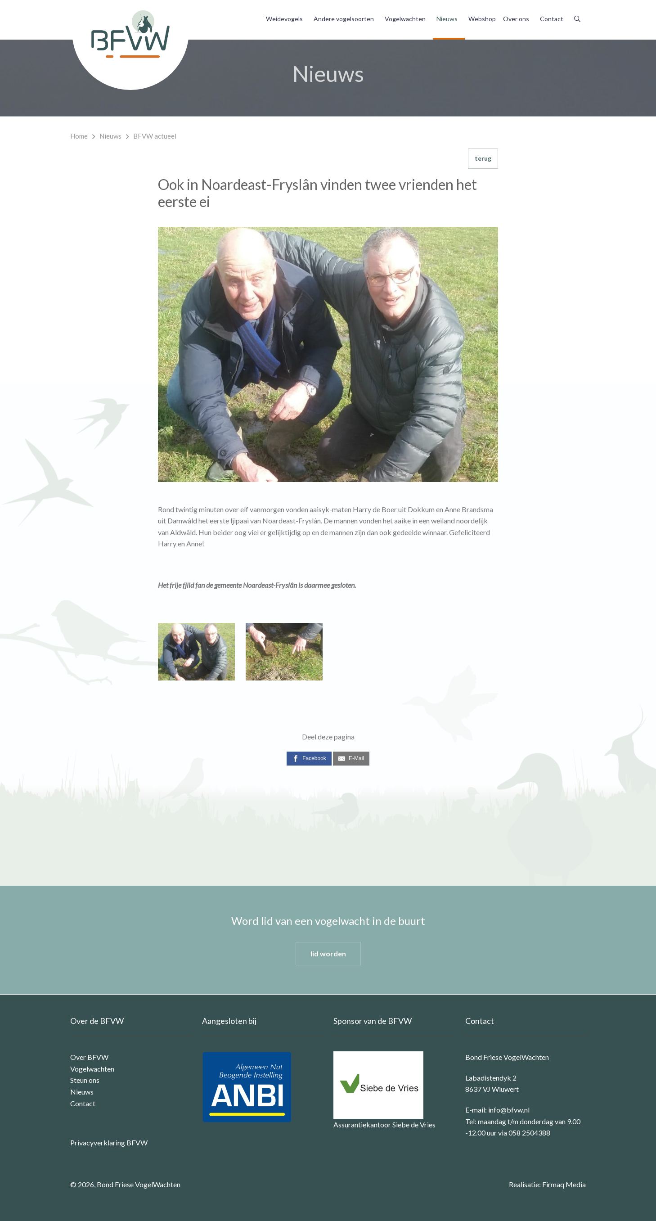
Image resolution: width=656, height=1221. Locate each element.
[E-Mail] (351, 759)
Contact (551, 19)
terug (483, 158)
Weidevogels (284, 19)
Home (79, 136)
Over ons (516, 19)
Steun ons (84, 1080)
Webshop (482, 19)
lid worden (328, 953)
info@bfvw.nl (509, 1109)
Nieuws (447, 19)
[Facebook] (309, 759)
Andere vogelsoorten (344, 19)
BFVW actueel (154, 136)
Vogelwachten (405, 19)
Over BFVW (89, 1057)
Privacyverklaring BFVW (109, 1142)
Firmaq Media (564, 1184)
